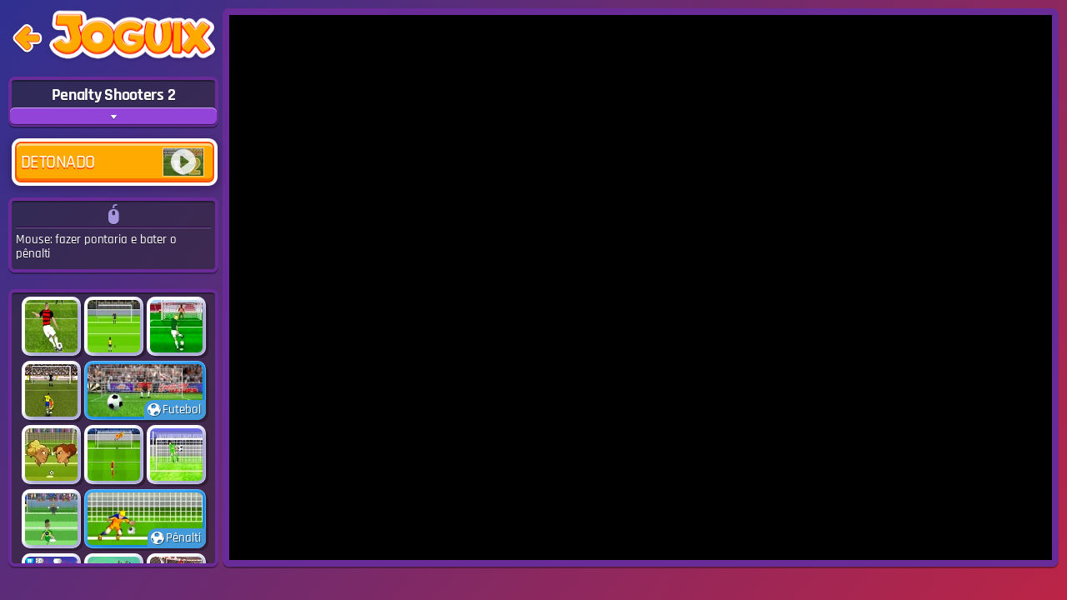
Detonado (112, 162)
